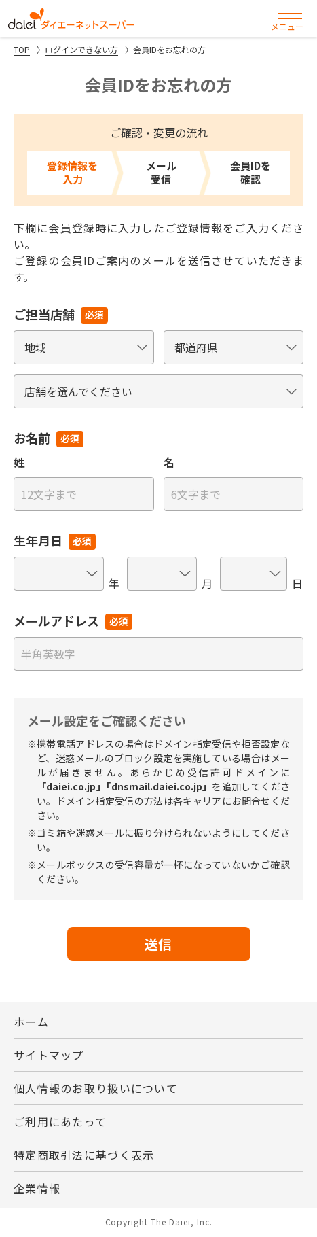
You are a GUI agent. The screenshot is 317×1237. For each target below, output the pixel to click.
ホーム (31, 1021)
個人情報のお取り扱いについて (96, 1088)
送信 (159, 944)
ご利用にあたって (60, 1121)
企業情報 (37, 1188)
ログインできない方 (81, 49)
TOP (22, 49)
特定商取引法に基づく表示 (84, 1155)
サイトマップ (49, 1055)
